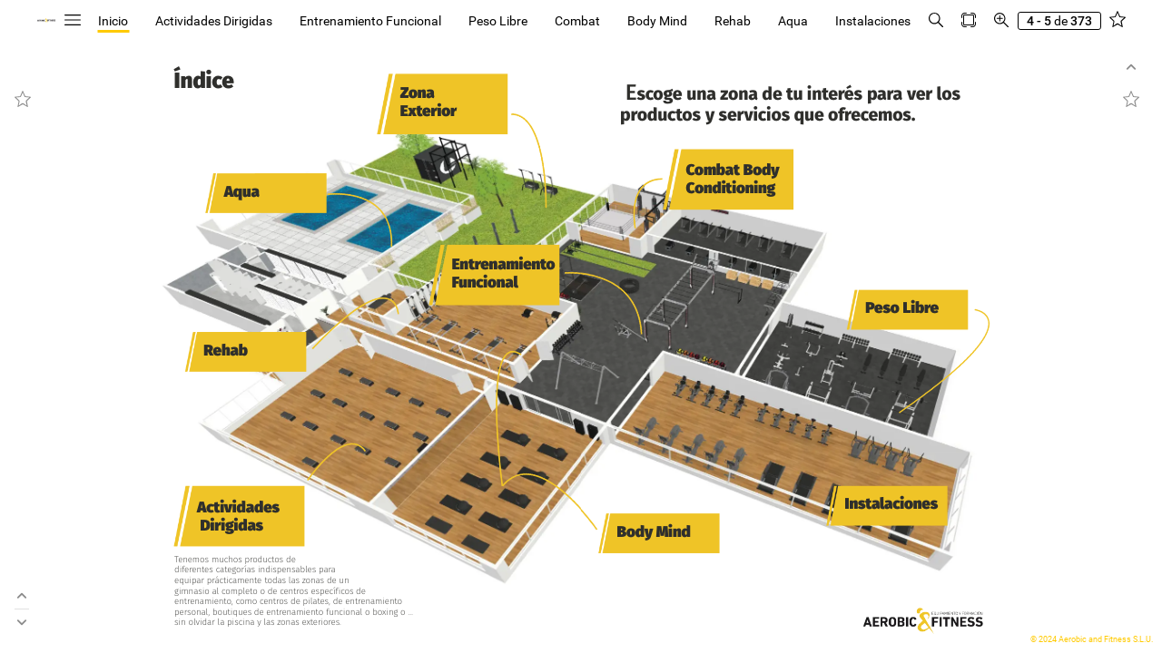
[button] (72, 20)
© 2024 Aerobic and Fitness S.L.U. (1091, 639)
